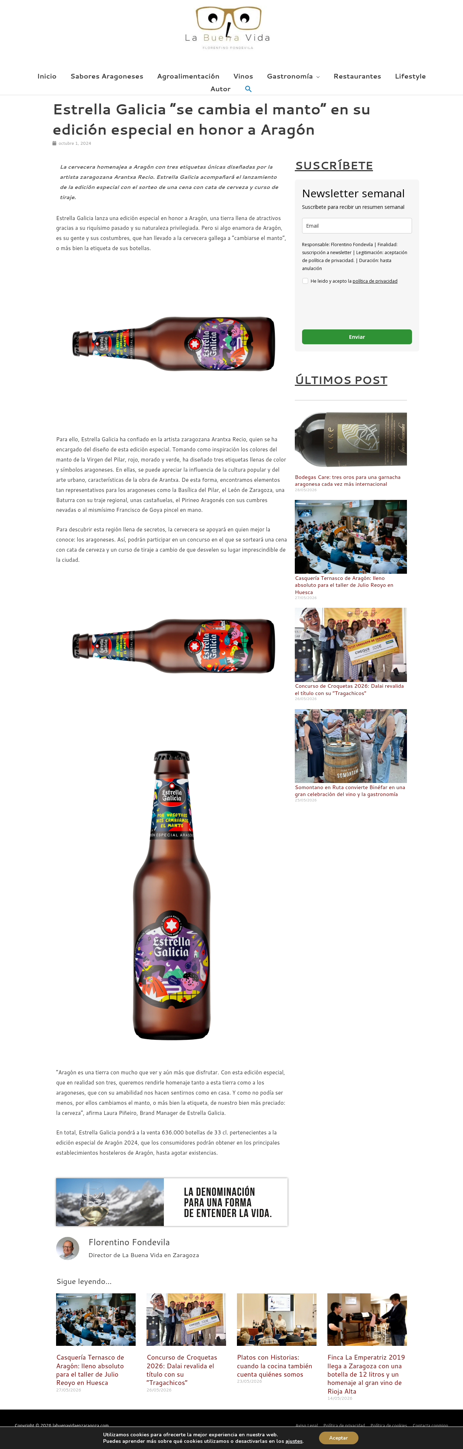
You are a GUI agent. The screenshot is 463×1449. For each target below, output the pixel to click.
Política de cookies (388, 1425)
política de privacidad (375, 281)
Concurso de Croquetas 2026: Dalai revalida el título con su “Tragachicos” (350, 689)
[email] (357, 225)
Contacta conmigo (430, 1425)
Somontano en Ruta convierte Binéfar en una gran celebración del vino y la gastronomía (351, 790)
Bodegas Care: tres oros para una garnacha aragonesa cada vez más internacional (348, 480)
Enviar (357, 336)
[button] (248, 89)
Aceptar (337, 1438)
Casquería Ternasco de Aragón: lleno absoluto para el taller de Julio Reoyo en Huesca (345, 585)
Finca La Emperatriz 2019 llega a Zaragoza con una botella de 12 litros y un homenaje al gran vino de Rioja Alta (366, 1374)
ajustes (292, 1441)
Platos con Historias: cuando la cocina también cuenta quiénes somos (274, 1365)
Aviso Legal (304, 1425)
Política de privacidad (343, 1425)
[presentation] (357, 308)
